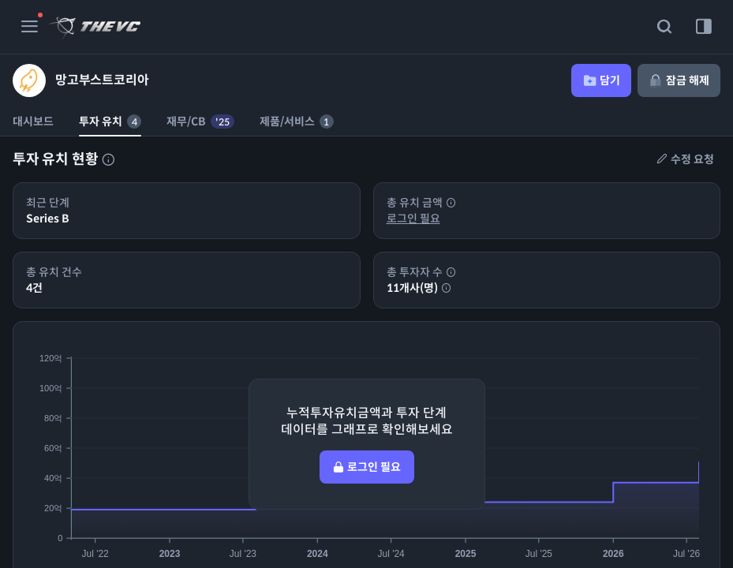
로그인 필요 (413, 218)
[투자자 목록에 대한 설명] (108, 159)
